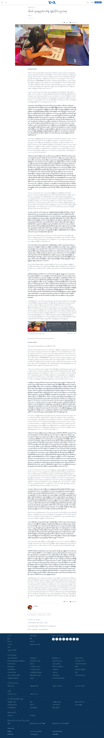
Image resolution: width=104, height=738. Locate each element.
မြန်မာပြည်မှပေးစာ (56, 657)
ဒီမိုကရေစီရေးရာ (11, 666)
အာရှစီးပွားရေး (55, 669)
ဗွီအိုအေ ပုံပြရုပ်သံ (56, 707)
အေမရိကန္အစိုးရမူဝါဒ (34, 734)
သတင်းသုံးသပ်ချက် (11, 663)
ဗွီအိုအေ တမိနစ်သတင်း (79, 701)
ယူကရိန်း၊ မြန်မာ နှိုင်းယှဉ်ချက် (36, 672)
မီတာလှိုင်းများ (33, 715)
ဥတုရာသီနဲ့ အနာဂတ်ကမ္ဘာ (35, 660)
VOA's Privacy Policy (57, 731)
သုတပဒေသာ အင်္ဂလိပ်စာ (80, 685)
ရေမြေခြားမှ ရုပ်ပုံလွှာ (57, 701)
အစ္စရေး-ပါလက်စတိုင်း (12, 650)
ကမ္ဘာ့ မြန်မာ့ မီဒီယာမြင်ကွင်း (13, 678)
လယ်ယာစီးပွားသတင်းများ (35, 669)
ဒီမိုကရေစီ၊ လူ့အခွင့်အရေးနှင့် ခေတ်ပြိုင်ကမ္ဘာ (16, 660)
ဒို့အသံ (76, 672)
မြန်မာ (9, 638)
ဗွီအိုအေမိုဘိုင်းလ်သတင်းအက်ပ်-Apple (37, 723)
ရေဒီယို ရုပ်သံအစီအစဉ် (12, 704)
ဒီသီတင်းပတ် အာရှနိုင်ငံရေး (58, 666)
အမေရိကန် (10, 644)
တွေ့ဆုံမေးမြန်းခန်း (33, 707)
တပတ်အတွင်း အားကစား (35, 666)
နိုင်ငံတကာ (10, 641)
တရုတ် (9, 647)
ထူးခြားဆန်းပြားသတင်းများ (35, 675)
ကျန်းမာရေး (55, 672)
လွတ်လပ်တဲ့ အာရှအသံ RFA (35, 731)
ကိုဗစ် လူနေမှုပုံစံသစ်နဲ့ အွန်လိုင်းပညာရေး (57, 323)
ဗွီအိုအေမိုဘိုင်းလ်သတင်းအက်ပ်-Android (61, 723)
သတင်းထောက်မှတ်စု (12, 672)
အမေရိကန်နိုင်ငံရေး (11, 669)
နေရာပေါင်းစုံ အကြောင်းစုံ (80, 669)
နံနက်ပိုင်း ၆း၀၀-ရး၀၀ (12, 693)
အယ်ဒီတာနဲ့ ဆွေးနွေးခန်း (12, 657)
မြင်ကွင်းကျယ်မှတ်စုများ (57, 660)
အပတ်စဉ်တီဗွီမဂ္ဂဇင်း (12, 707)
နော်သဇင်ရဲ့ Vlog (78, 704)
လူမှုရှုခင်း (32, 678)
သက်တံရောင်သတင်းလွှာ (80, 675)
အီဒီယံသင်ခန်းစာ (11, 685)
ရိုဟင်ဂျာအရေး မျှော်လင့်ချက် (58, 678)
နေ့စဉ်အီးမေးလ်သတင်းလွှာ (35, 644)
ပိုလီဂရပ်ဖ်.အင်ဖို (56, 704)
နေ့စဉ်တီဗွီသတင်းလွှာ (12, 701)
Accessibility (55, 734)
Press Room (10, 734)
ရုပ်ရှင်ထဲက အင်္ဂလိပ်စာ (57, 685)
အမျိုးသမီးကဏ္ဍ (31, 7)
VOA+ (9, 723)
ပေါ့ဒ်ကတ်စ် (32, 641)
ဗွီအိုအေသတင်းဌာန (53, 325)
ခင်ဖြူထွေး (30, 15)
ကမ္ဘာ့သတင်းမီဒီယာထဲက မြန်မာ (14, 675)
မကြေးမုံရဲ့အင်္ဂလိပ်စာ (34, 685)
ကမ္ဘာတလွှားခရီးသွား (57, 663)
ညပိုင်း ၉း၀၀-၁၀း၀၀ (34, 693)
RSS (31, 638)
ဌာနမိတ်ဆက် (10, 715)
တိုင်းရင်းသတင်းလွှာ (79, 657)
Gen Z (76, 666)
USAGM (9, 731)
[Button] (65, 22)
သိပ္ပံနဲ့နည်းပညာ (33, 657)
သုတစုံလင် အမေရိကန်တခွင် (80, 663)
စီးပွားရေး (32, 663)
